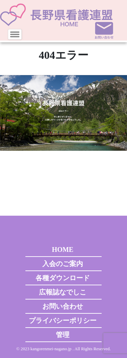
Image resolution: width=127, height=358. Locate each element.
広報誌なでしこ (62, 292)
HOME (62, 249)
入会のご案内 (62, 263)
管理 (62, 334)
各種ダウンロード (63, 278)
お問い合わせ (62, 306)
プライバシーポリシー (63, 320)
